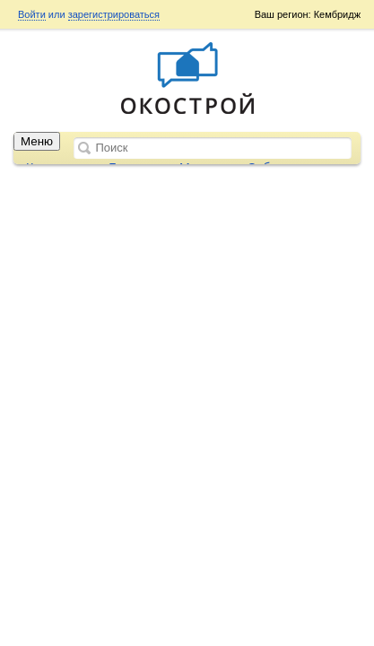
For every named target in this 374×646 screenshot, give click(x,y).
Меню (37, 141)
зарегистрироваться (114, 14)
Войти (32, 14)
